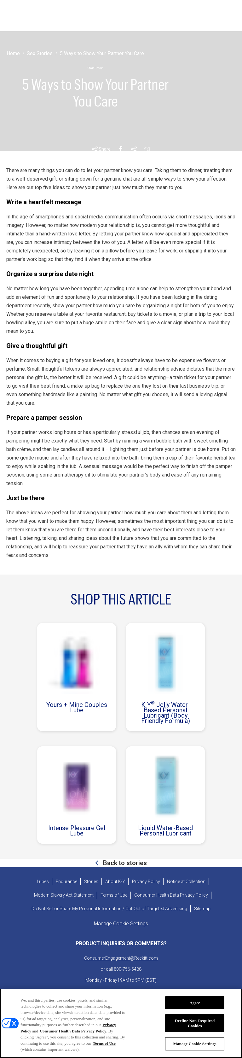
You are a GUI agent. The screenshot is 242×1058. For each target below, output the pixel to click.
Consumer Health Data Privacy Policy (73, 1031)
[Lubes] (43, 881)
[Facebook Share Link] (121, 149)
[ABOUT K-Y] (145, 16)
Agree (194, 1003)
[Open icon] (228, 16)
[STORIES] (103, 16)
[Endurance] (66, 881)
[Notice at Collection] (186, 881)
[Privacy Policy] (146, 881)
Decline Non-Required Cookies (195, 1024)
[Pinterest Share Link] (134, 149)
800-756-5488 (127, 969)
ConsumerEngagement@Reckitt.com (121, 958)
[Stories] (91, 881)
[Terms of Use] (114, 895)
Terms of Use (104, 1043)
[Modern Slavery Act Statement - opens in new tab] (64, 895)
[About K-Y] (115, 881)
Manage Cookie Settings (194, 1044)
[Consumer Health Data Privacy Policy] (171, 895)
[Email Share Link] (147, 149)
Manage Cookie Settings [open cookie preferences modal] (121, 924)
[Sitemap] (202, 908)
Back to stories (124, 863)
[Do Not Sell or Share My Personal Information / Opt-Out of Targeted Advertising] (109, 908)
